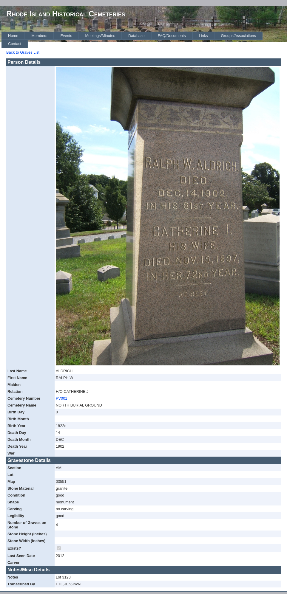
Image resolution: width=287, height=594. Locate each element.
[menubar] (144, 40)
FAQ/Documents (172, 35)
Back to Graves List (22, 52)
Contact (14, 43)
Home (13, 35)
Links (203, 35)
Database (136, 35)
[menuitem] (13, 36)
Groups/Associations (238, 35)
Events (66, 35)
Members (39, 35)
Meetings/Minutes (100, 35)
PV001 (61, 398)
